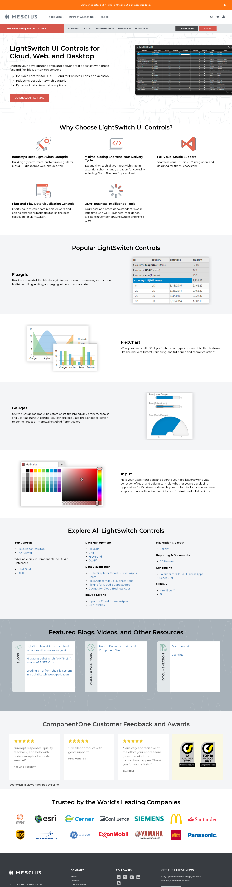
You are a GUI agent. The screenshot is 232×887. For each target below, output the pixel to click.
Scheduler (166, 578)
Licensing (178, 654)
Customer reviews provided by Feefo (34, 784)
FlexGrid (94, 548)
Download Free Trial (29, 97)
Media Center (78, 884)
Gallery (164, 548)
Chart (92, 577)
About (74, 876)
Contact (75, 880)
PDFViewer (25, 552)
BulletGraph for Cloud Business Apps (113, 573)
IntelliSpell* (167, 590)
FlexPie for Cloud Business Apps (109, 584)
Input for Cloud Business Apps (108, 601)
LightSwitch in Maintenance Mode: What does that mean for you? (49, 648)
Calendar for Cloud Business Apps (181, 574)
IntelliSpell (25, 569)
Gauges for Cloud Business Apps (109, 588)
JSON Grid (95, 556)
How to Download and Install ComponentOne (118, 648)
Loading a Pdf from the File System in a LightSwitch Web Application (49, 672)
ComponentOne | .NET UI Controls (26, 28)
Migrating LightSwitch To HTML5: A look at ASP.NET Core (49, 660)
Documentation (182, 646)
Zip (162, 594)
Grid (91, 552)
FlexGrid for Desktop (31, 548)
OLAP (21, 573)
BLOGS (105, 17)
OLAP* (93, 560)
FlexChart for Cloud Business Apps (111, 580)
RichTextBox (97, 605)
